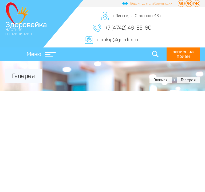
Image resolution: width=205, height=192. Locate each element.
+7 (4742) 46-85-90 (128, 28)
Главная (160, 80)
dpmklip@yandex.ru (117, 40)
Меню (41, 54)
